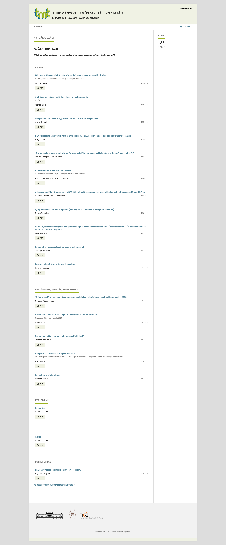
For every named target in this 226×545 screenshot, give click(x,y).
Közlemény (40, 408)
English (161, 42)
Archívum (38, 27)
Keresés (185, 27)
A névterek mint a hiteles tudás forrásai (91, 172)
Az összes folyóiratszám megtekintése (53, 485)
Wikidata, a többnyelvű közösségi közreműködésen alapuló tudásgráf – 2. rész (91, 77)
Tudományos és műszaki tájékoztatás (87, 15)
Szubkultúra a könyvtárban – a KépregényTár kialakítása (60, 336)
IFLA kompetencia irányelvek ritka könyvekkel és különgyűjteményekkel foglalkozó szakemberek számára (83, 136)
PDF (41, 88)
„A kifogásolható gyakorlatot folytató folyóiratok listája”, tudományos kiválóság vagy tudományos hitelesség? (84, 153)
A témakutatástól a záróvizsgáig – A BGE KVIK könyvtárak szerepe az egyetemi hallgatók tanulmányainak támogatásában (90, 192)
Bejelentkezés (186, 8)
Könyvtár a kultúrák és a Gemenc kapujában (55, 264)
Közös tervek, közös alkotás (47, 375)
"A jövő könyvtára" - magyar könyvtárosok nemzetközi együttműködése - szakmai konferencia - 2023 (81, 297)
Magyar (161, 46)
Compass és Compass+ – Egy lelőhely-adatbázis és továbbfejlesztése (66, 118)
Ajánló (38, 437)
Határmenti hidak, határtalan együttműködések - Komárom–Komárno (91, 316)
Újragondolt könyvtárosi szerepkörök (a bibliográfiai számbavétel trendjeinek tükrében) (74, 209)
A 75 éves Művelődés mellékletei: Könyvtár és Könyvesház (91, 99)
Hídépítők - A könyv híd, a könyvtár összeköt (91, 355)
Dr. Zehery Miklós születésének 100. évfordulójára (58, 470)
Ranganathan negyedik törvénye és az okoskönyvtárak (59, 247)
